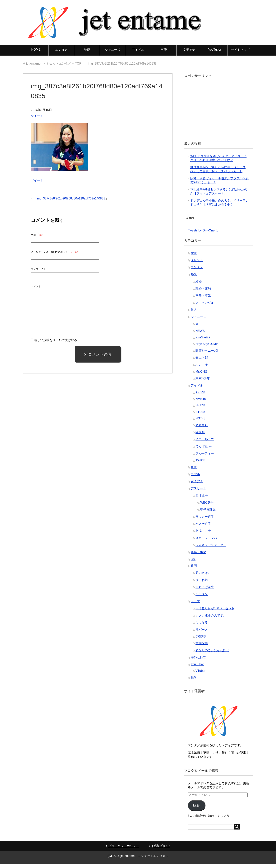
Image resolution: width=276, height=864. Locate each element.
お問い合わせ (161, 846)
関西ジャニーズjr (207, 350)
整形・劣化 (198, 552)
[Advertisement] (216, 111)
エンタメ (61, 49)
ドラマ (195, 601)
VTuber (200, 670)
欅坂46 (200, 432)
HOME (35, 49)
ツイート (37, 115)
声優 (164, 49)
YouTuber (214, 49)
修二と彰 (202, 357)
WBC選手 (207, 502)
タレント (197, 260)
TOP (53, 63)
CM (193, 559)
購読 (196, 805)
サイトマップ (240, 49)
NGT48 (200, 418)
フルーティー (205, 453)
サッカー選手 (205, 516)
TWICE (200, 460)
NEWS (200, 330)
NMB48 (201, 398)
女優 (194, 253)
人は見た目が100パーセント (215, 608)
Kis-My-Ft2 (203, 337)
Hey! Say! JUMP (207, 343)
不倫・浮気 (203, 295)
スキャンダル (205, 302)
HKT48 (200, 405)
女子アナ (189, 49)
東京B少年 (203, 378)
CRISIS (201, 636)
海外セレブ (198, 657)
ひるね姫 (202, 580)
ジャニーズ (112, 49)
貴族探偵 (202, 643)
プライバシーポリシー (123, 846)
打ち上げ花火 (205, 587)
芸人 (194, 309)
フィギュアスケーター (211, 545)
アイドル (138, 49)
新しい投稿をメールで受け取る (55, 340)
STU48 (200, 412)
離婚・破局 (203, 288)
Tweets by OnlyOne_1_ (204, 230)
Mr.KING (201, 371)
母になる (202, 622)
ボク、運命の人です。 (211, 615)
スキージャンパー (208, 538)
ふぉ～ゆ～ (203, 364)
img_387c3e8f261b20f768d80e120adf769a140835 (70, 198)
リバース (202, 629)
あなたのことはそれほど (212, 650)
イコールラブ (205, 439)
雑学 (194, 677)
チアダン (202, 594)
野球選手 (202, 495)
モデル (195, 474)
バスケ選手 (203, 523)
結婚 (199, 281)
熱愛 (87, 49)
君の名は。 (203, 572)
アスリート (198, 488)
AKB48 (200, 392)
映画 (194, 565)
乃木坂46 (202, 425)
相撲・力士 (203, 531)
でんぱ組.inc (204, 446)
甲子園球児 (208, 509)
